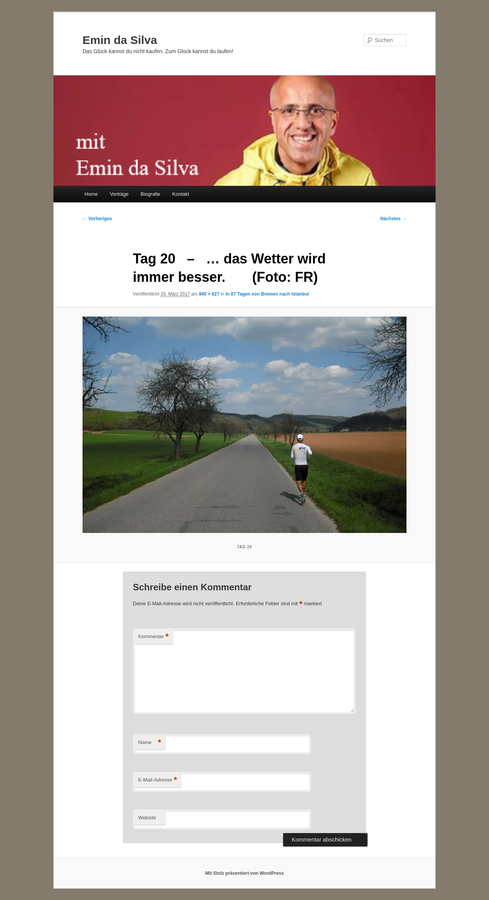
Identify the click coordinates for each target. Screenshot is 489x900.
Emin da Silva (120, 40)
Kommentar (153, 636)
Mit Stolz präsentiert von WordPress (244, 873)
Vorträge (119, 194)
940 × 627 (209, 294)
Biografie (150, 194)
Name (149, 742)
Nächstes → (393, 218)
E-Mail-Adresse (157, 780)
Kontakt (180, 194)
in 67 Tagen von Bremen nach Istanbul (267, 294)
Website (147, 817)
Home (91, 194)
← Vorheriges (97, 218)
